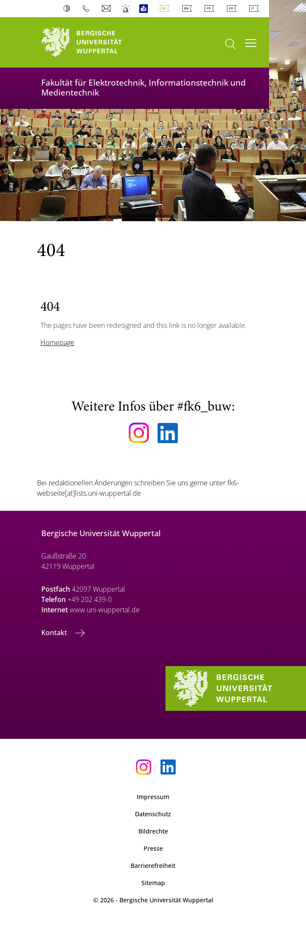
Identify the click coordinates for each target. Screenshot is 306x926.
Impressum (153, 797)
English (189, 8)
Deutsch (166, 8)
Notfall (126, 8)
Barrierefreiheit (153, 865)
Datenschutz (153, 814)
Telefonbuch (88, 8)
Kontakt (55, 632)
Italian (256, 8)
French (211, 8)
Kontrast (68, 8)
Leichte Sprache (145, 8)
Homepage (57, 342)
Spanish (233, 8)
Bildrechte (153, 831)
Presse (153, 848)
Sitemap (153, 883)
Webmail (107, 8)
